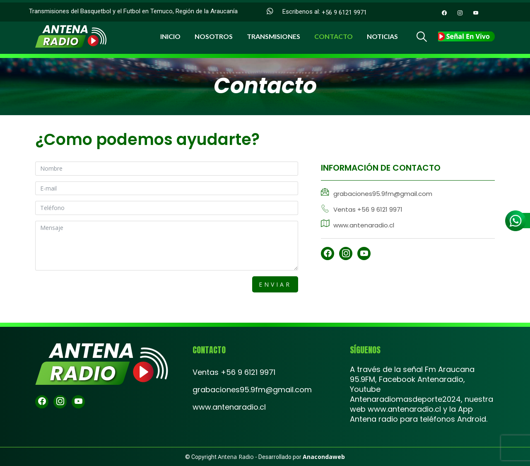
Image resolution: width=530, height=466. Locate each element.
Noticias (382, 34)
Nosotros (214, 34)
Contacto (333, 34)
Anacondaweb (324, 457)
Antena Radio (236, 457)
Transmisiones (273, 34)
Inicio (170, 34)
